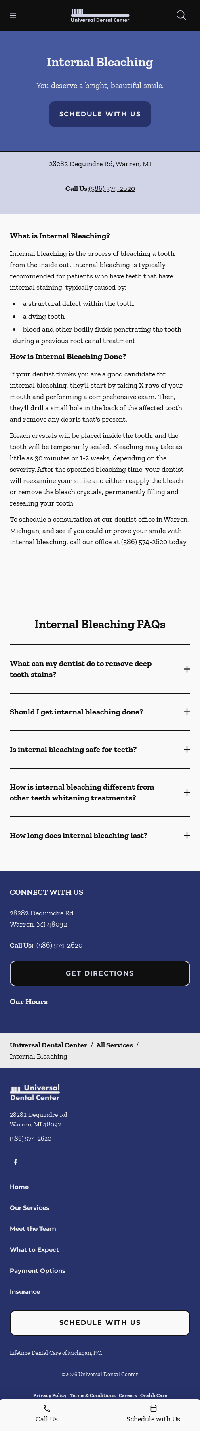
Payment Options (37, 1270)
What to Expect (34, 1249)
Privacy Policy (50, 1395)
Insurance (25, 1291)
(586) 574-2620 (112, 188)
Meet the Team (33, 1229)
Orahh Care (153, 1395)
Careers (128, 1395)
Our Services (29, 1208)
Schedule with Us (100, 114)
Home (19, 1187)
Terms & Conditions (93, 1395)
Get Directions (100, 973)
